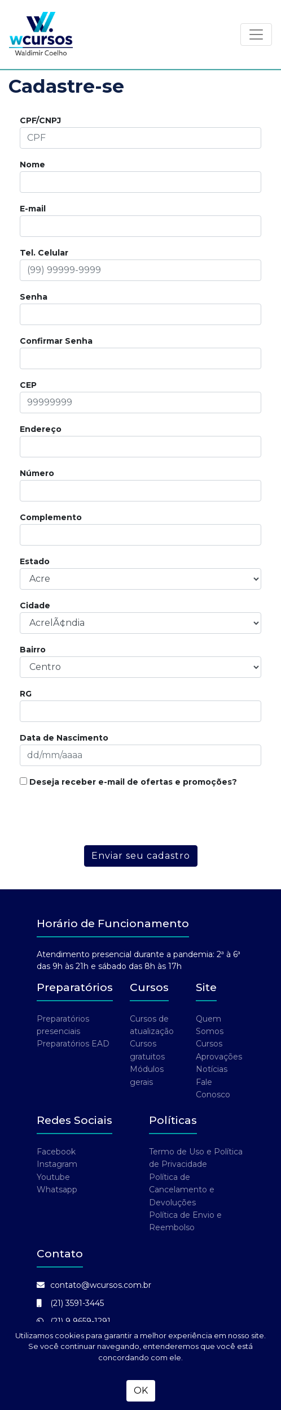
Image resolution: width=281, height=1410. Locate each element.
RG (26, 694)
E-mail (33, 209)
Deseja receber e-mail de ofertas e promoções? (128, 782)
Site (206, 987)
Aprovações (219, 1057)
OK (141, 1390)
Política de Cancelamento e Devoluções (181, 1190)
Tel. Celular (44, 253)
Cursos (149, 987)
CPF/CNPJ (40, 120)
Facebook (56, 1152)
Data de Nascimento (64, 738)
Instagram (57, 1164)
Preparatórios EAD (73, 1044)
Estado (35, 561)
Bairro (33, 650)
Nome (32, 164)
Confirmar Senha (56, 341)
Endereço (41, 429)
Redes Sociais (74, 1120)
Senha (33, 297)
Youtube (53, 1177)
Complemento (51, 517)
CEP (28, 385)
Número (37, 473)
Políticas (173, 1120)
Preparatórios (75, 987)
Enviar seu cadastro (140, 855)
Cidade (35, 605)
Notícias (211, 1069)
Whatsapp (57, 1189)
